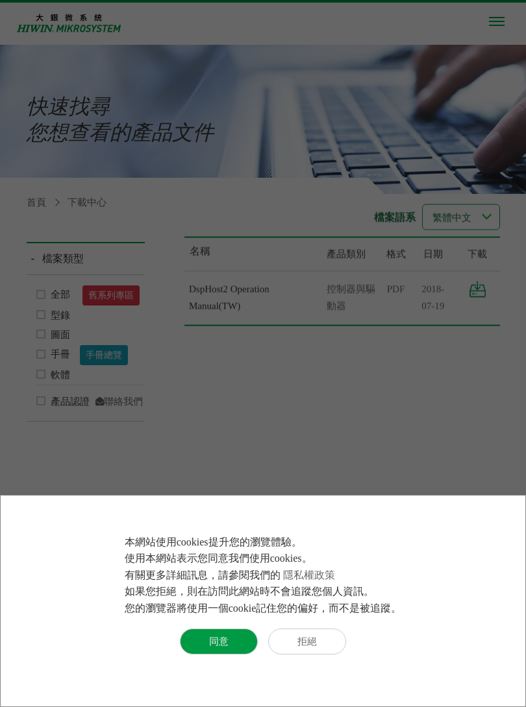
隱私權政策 (309, 575)
